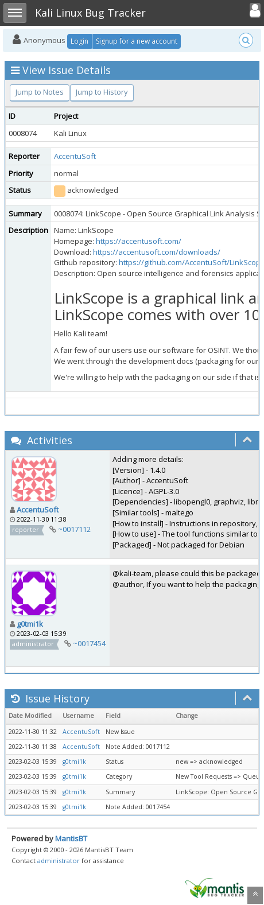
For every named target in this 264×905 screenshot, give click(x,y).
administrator (58, 860)
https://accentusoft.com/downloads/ (156, 252)
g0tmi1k (30, 624)
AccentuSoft (75, 156)
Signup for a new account (136, 41)
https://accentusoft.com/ (138, 241)
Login (79, 41)
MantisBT (71, 838)
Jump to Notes (39, 92)
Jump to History (102, 92)
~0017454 (89, 643)
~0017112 (74, 529)
